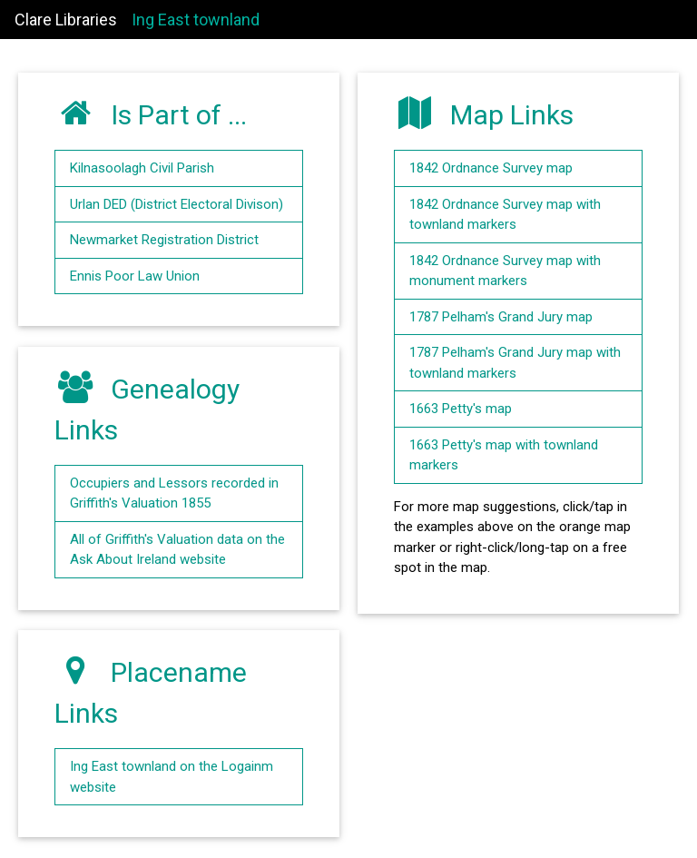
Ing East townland (196, 19)
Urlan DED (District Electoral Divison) (176, 204)
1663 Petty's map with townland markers (503, 455)
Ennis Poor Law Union (135, 276)
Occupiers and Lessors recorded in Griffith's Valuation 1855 (174, 493)
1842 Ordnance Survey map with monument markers (505, 271)
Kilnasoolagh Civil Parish (142, 168)
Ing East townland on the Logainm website (171, 776)
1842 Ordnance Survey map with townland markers (505, 214)
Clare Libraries (66, 19)
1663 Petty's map (460, 408)
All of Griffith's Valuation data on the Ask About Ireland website (177, 549)
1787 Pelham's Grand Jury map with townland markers (515, 362)
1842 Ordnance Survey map (491, 168)
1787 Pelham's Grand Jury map (501, 317)
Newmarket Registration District (164, 240)
